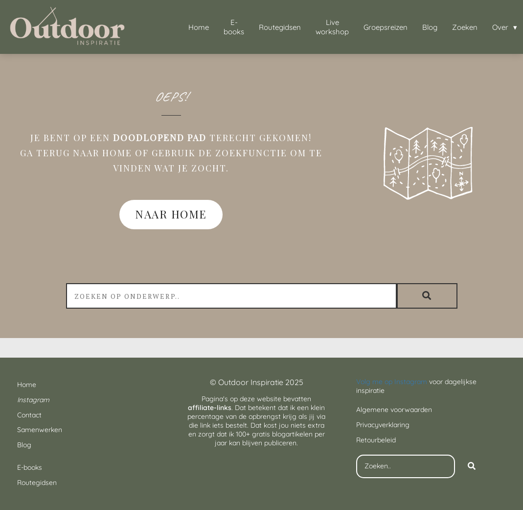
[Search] (471, 466)
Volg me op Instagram (391, 381)
